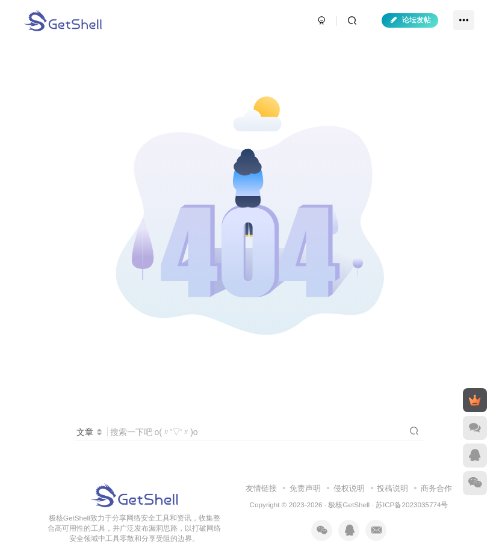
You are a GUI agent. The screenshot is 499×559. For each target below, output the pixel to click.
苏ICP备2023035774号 (412, 504)
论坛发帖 (410, 20)
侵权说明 (349, 488)
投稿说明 (392, 488)
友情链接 (261, 488)
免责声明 (305, 488)
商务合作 (436, 488)
